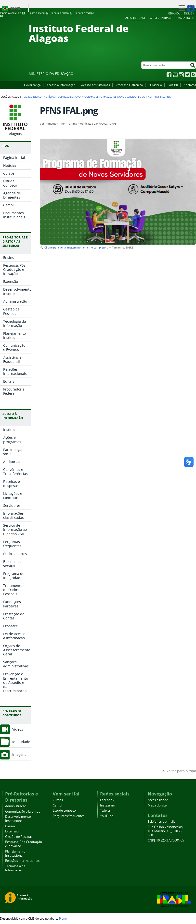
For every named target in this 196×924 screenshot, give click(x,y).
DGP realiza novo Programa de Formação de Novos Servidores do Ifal (104, 96)
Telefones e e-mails (161, 821)
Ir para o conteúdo (12, 13)
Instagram (181, 74)
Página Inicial (32, 96)
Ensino (10, 826)
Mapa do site (157, 805)
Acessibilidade (158, 800)
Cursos (58, 800)
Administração (15, 806)
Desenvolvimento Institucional (18, 819)
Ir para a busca (62, 13)
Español (174, 13)
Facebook (169, 74)
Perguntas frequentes (68, 816)
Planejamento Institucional (15, 853)
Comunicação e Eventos (22, 811)
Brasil (15, 8)
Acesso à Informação (61, 85)
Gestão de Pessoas (18, 837)
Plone (63, 918)
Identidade (21, 741)
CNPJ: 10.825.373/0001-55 (166, 840)
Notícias (49, 96)
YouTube (175, 74)
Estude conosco (64, 810)
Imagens (19, 754)
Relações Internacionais (22, 861)
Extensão (12, 831)
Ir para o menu (38, 13)
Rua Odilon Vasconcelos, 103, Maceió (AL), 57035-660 (165, 831)
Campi (57, 805)
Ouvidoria (155, 85)
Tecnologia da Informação (15, 868)
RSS (193, 74)
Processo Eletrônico (129, 85)
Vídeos (17, 729)
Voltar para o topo (181, 771)
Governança (32, 85)
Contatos (190, 85)
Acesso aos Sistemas (95, 85)
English (189, 13)
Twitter (187, 74)
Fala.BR (173, 85)
